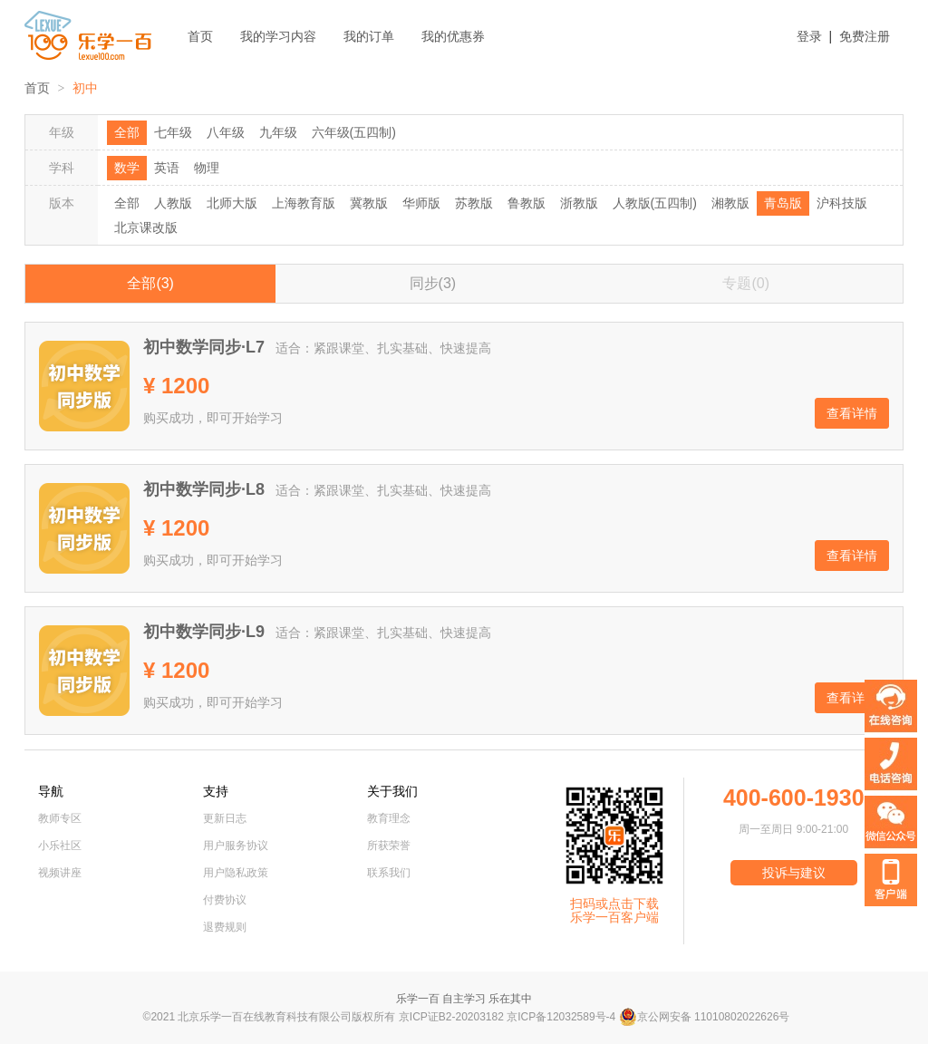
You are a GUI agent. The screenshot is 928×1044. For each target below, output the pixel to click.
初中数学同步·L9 (204, 632)
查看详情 (851, 413)
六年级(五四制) (354, 132)
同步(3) (433, 283)
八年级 (226, 132)
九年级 (278, 132)
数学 (127, 167)
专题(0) (745, 283)
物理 (206, 167)
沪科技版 (842, 203)
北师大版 (232, 203)
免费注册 (864, 36)
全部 (127, 132)
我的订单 (368, 36)
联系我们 (389, 872)
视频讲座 (60, 872)
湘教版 (730, 203)
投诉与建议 (794, 872)
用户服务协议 (235, 845)
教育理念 (389, 818)
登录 (809, 36)
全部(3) (150, 283)
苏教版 (474, 203)
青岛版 (783, 203)
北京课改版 (146, 227)
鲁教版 (527, 203)
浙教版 (579, 203)
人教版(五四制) (655, 203)
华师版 (421, 203)
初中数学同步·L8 (204, 489)
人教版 (173, 203)
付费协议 (224, 900)
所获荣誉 (389, 845)
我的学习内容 (278, 36)
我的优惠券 (453, 36)
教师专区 (60, 818)
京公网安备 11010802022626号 (704, 1017)
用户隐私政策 (235, 872)
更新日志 (224, 818)
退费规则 (224, 927)
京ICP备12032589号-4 (561, 1016)
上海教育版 (303, 203)
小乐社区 (60, 845)
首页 (200, 36)
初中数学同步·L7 (204, 347)
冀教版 (369, 203)
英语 (166, 167)
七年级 (173, 132)
